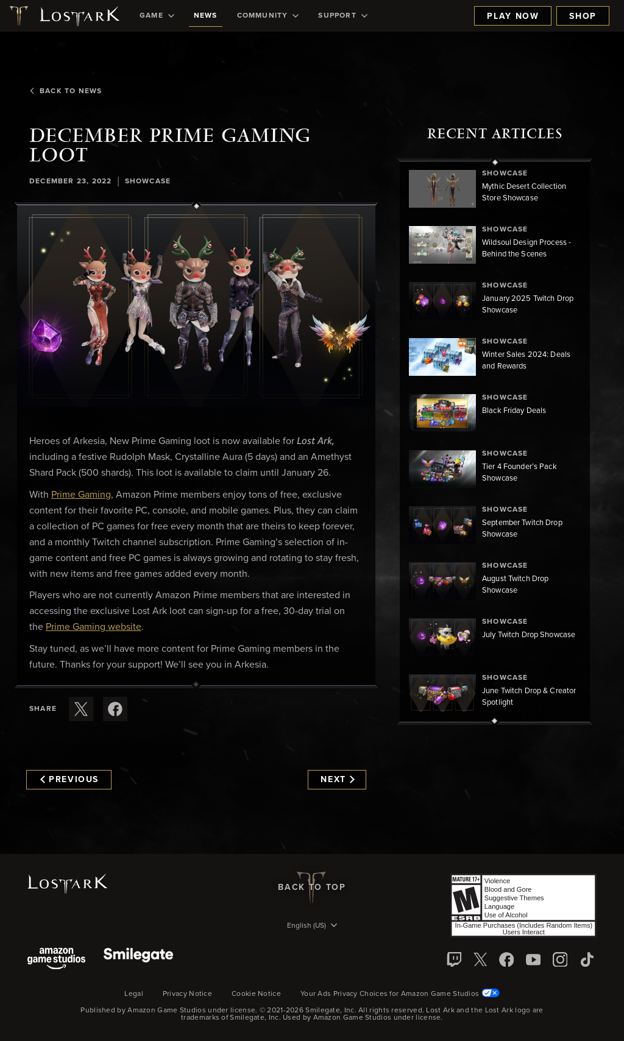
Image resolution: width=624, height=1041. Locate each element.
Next (337, 779)
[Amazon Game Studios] (56, 960)
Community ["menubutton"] (268, 15)
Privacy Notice (187, 994)
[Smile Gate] (138, 960)
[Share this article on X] (81, 709)
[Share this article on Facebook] (115, 709)
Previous (69, 779)
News (206, 15)
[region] (495, 441)
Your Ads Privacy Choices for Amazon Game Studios (400, 994)
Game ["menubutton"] (157, 15)
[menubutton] (312, 926)
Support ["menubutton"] (342, 15)
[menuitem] (157, 16)
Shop (583, 16)
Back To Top (312, 887)
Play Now (513, 16)
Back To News (65, 91)
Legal (133, 994)
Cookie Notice (256, 994)
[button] (196, 307)
